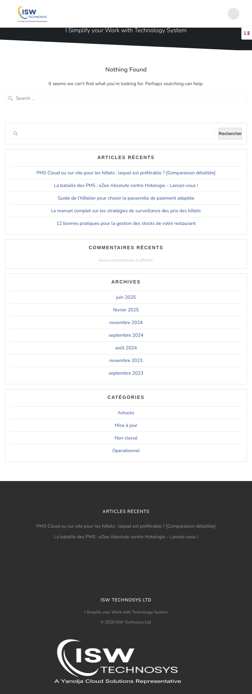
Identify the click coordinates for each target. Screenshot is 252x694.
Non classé (126, 438)
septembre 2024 (126, 335)
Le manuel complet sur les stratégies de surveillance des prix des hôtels (126, 211)
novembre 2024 (126, 322)
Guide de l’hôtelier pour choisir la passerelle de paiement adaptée (126, 198)
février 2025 (126, 310)
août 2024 (126, 348)
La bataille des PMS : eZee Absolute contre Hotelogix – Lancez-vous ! (126, 185)
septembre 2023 (126, 373)
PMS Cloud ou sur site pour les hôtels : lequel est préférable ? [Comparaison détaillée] (126, 173)
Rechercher (230, 133)
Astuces (126, 413)
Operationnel (125, 450)
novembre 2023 (126, 360)
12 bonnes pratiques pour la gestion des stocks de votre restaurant (125, 223)
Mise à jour (126, 425)
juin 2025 (126, 297)
